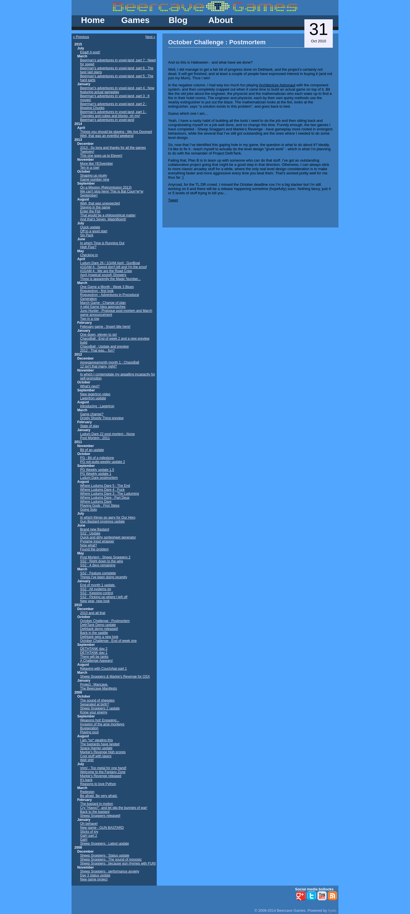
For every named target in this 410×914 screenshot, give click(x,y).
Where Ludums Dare (96, 502)
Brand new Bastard (94, 529)
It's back (86, 780)
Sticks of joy (89, 832)
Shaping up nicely (93, 176)
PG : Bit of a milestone (97, 458)
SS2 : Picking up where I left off (103, 597)
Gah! (83, 840)
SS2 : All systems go (95, 589)
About (220, 20)
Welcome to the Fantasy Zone (102, 772)
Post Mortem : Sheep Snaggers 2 (105, 557)
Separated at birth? (94, 704)
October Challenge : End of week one (108, 641)
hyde (332, 910)
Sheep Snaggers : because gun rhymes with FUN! (118, 863)
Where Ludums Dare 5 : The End (105, 486)
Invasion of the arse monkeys (102, 724)
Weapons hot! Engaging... (99, 720)
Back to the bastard (94, 812)
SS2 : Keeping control (96, 593)
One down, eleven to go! (98, 335)
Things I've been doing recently (103, 577)
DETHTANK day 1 (93, 653)
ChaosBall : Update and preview (104, 347)
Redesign (87, 792)
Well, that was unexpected (100, 203)
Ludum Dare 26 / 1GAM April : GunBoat (110, 263)
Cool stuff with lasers (96, 756)
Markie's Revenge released (100, 776)
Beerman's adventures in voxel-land (107, 120)
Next (149, 37)
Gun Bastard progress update (102, 521)
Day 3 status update (95, 875)
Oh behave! (89, 824)
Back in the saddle (94, 633)
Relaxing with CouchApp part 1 (103, 669)
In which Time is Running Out (102, 243)
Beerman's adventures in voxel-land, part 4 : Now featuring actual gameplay (117, 90)
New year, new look (95, 601)
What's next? (90, 386)
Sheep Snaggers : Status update (104, 855)
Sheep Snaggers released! (100, 816)
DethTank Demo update (98, 625)
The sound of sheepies (97, 700)
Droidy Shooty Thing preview (102, 418)
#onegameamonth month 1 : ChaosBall (109, 362)
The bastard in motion (96, 804)
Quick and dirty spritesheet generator (108, 537)
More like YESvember (96, 164)
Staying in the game (95, 207)
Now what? (88, 545)
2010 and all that (92, 613)
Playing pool (89, 732)
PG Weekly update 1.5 (97, 470)
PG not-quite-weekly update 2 (102, 462)
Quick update (90, 227)
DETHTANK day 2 (93, 649)
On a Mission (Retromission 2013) (105, 187)
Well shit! (87, 760)
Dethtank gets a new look (99, 637)
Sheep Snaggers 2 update (100, 708)
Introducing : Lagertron (97, 406)
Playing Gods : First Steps (100, 506)
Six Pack (86, 235)
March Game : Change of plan (103, 303)
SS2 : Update (90, 533)
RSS (332, 895)
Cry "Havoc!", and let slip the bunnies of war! (113, 808)
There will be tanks (94, 657)
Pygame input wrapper (97, 541)
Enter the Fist (90, 211)
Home (92, 20)
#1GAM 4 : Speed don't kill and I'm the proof (113, 267)
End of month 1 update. (98, 585)
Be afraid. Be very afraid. (99, 796)
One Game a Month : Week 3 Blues (107, 287)
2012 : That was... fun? (97, 350)
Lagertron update (93, 398)
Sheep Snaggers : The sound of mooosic (111, 859)
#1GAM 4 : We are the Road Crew (106, 271)
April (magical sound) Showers (103, 275)
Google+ (301, 895)
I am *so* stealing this (96, 740)
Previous (82, 37)
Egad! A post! (90, 52)
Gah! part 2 (88, 836)
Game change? (91, 414)
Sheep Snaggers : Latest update (104, 844)
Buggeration (89, 728)
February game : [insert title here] (105, 327)
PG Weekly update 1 (95, 474)
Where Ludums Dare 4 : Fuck (102, 490)
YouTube (322, 895)
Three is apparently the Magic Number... (110, 279)
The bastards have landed (100, 744)
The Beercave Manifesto (98, 688)
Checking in (89, 255)
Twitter (311, 895)
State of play (89, 426)
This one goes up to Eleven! (101, 156)
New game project (94, 879)
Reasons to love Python (98, 784)
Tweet (173, 200)
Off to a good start (93, 231)
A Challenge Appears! (96, 661)
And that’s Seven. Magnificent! (103, 219)
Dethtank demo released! (99, 629)
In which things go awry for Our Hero (107, 517)
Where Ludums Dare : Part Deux (104, 498)
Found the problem (94, 549)
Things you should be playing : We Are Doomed (116, 132)
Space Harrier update (96, 748)
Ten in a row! (89, 168)
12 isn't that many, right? (98, 366)
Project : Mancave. (94, 684)
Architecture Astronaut (277, 85)
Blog (178, 20)
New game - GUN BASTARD (102, 828)
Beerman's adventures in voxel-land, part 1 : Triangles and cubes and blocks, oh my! (113, 114)
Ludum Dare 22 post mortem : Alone (107, 434)
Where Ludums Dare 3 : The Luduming (109, 494)
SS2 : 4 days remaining (97, 565)
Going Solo (88, 510)
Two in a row (89, 319)
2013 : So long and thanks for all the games (113, 148)
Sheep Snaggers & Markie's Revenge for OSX (115, 677)
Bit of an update (92, 450)
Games (135, 20)
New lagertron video (95, 394)
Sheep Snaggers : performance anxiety (109, 871)
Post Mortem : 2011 (95, 438)
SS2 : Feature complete (98, 573)
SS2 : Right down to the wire (101, 561)
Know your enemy (93, 712)
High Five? (88, 247)
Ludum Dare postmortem (99, 478)
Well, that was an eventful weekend (106, 136)
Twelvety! (87, 152)
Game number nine (94, 179)
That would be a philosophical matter (107, 215)
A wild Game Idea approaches (102, 307)
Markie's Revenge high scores (102, 752)
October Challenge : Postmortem (105, 621)
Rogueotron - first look (97, 291)
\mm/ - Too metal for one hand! (103, 768)
